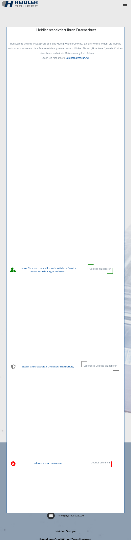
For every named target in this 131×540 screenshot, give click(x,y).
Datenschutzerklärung (77, 58)
